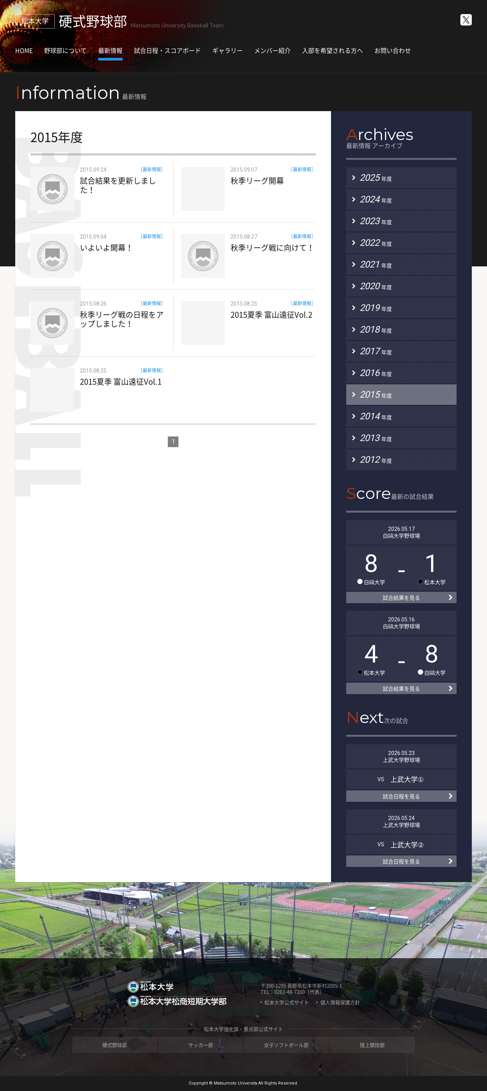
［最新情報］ (152, 169)
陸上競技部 (372, 1044)
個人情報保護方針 (340, 1002)
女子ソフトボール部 (286, 1044)
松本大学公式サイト (286, 1002)
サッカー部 (200, 1044)
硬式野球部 (114, 1044)
